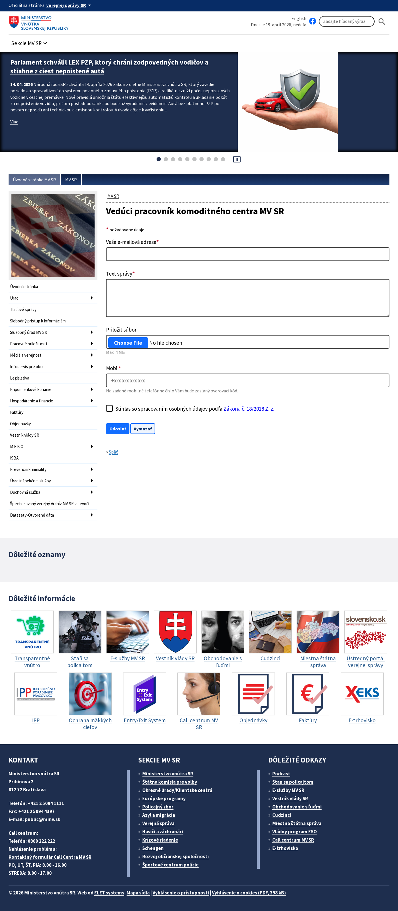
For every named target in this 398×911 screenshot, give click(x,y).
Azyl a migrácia (158, 815)
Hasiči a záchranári (162, 831)
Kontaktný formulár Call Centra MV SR (50, 857)
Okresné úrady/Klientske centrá (177, 790)
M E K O (16, 446)
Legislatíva (19, 378)
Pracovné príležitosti (28, 343)
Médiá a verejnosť (25, 355)
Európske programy (164, 798)
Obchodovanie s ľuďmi (297, 807)
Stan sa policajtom (292, 782)
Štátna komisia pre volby (169, 782)
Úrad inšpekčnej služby (30, 480)
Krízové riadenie (160, 840)
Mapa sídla (138, 893)
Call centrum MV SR (293, 840)
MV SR (71, 179)
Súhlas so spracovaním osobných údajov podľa (194, 409)
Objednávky (20, 423)
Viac (14, 122)
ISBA (14, 458)
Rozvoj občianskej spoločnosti (175, 856)
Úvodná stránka (24, 286)
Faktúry (16, 412)
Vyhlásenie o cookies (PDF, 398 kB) (249, 893)
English (298, 18)
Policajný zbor (157, 807)
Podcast (281, 773)
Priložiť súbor (121, 329)
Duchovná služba (25, 492)
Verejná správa (158, 823)
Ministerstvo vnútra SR (167, 773)
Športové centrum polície (170, 865)
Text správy (120, 273)
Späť (113, 452)
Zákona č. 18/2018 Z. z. (248, 408)
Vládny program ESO (294, 831)
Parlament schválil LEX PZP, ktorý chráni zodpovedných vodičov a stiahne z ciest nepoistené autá (109, 66)
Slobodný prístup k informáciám (38, 321)
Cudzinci (281, 815)
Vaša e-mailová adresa (132, 241)
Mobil (113, 368)
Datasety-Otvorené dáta (32, 515)
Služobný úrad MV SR (28, 332)
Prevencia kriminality (28, 469)
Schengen (153, 848)
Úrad (14, 298)
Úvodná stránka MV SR (34, 179)
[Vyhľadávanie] (347, 21)
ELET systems (109, 893)
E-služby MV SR (288, 790)
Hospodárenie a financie (31, 401)
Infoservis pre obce (27, 366)
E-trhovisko (285, 848)
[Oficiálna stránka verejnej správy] (69, 5)
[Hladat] (382, 21)
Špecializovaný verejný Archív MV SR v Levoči (49, 503)
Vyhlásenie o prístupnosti (181, 893)
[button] (30, 41)
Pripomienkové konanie (30, 389)
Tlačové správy (23, 309)
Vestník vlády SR (24, 435)
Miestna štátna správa (296, 823)
